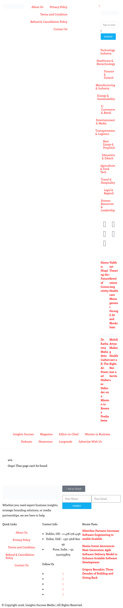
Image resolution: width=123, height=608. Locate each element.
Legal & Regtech (109, 191)
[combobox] (109, 25)
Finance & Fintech (109, 74)
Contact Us (60, 29)
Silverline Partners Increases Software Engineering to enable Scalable (100, 535)
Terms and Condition (53, 14)
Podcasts (26, 441)
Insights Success (23, 434)
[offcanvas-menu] (99, 6)
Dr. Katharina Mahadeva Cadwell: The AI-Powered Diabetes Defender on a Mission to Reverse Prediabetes (105, 380)
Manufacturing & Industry (108, 86)
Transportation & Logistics (108, 132)
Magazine (46, 434)
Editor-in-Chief (68, 434)
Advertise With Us (90, 441)
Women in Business (97, 434)
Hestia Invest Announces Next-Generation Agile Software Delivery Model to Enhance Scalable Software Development (99, 554)
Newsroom (46, 441)
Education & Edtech (108, 156)
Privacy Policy (58, 7)
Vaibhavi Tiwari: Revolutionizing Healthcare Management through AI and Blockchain (113, 295)
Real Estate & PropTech (109, 144)
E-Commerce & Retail (108, 109)
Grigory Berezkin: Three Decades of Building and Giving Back (97, 573)
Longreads (65, 441)
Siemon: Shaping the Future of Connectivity (105, 277)
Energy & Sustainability (108, 97)
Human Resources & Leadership (108, 205)
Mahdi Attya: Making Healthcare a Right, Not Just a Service (113, 360)
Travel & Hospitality (108, 180)
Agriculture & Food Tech (108, 169)
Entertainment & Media (108, 121)
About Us (37, 7)
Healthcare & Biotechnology (108, 62)
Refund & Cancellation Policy (48, 22)
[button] (73, 489)
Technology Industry (108, 51)
